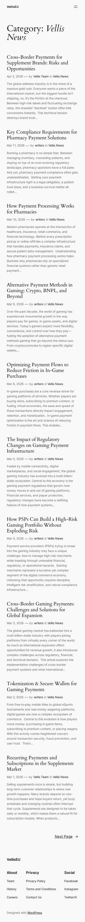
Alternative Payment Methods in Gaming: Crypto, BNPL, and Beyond (40, 290)
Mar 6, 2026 (15, 384)
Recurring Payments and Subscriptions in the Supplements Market (40, 763)
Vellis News (60, 76)
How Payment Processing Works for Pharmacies (40, 209)
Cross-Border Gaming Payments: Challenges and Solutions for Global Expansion (40, 609)
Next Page (66, 836)
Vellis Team (41, 76)
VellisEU (13, 6)
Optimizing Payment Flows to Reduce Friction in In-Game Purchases (37, 370)
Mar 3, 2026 (15, 623)
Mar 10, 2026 (16, 219)
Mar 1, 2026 (15, 777)
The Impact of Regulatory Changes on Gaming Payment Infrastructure (38, 445)
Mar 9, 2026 (15, 304)
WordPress (34, 912)
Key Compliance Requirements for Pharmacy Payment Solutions (42, 135)
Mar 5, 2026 (15, 459)
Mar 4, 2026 (15, 538)
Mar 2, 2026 (15, 697)
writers (39, 145)
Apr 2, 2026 (15, 76)
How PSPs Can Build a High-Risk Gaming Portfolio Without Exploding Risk (42, 525)
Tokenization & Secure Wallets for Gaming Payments (42, 686)
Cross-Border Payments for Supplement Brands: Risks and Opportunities (37, 63)
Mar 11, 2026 (16, 145)
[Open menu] (75, 6)
